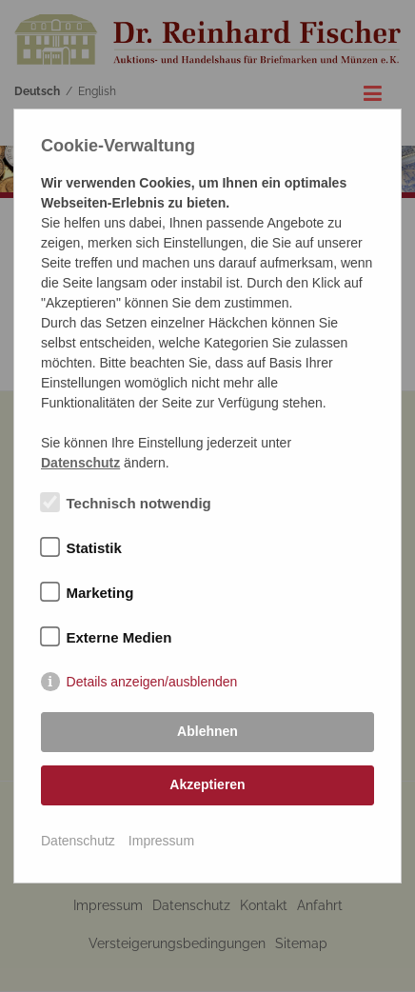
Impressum (161, 840)
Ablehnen (207, 731)
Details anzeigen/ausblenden (152, 681)
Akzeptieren (207, 784)
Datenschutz (78, 840)
